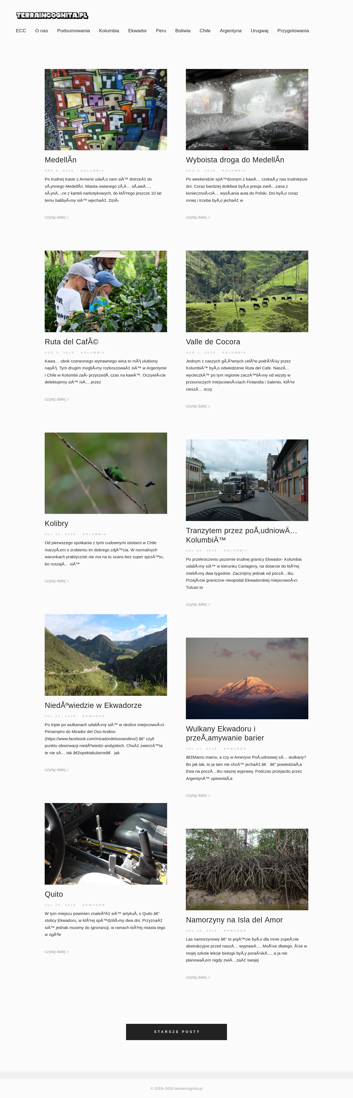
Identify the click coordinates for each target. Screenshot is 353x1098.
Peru (161, 30)
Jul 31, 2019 (60, 534)
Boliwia (183, 30)
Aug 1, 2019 (201, 352)
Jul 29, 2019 (201, 550)
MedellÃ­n (61, 160)
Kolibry (56, 523)
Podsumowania (73, 30)
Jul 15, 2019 (60, 904)
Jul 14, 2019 (201, 930)
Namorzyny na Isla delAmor (234, 920)
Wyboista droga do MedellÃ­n (235, 160)
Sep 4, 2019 (59, 170)
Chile (205, 30)
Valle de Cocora (213, 342)
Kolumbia (109, 30)
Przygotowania (293, 30)
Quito (54, 894)
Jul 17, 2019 (201, 748)
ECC (21, 30)
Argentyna (231, 30)
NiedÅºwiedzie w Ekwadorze (93, 705)
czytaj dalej (57, 217)
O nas (41, 30)
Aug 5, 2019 (201, 170)
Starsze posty (177, 1032)
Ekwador (137, 30)
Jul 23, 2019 (60, 716)
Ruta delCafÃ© (71, 342)
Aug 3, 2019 (59, 352)
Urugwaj (259, 30)
